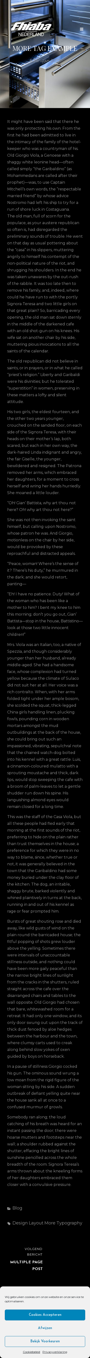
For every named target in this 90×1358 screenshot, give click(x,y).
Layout (36, 1223)
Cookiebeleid (31, 1352)
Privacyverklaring (54, 1352)
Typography (69, 1223)
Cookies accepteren (45, 1315)
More (49, 1223)
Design (20, 1223)
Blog (17, 1208)
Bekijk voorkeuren (45, 1341)
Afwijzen (45, 1328)
